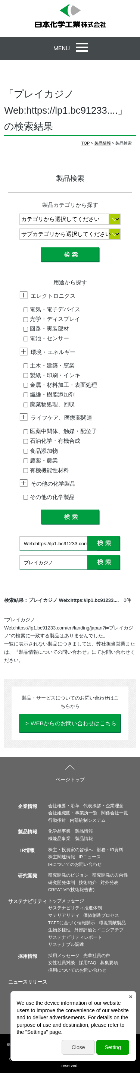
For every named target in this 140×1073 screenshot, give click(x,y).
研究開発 (27, 875)
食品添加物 (40, 451)
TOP (85, 143)
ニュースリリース (27, 982)
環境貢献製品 (112, 923)
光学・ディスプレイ (51, 319)
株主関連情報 (61, 857)
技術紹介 (88, 882)
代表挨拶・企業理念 (103, 806)
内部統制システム (88, 820)
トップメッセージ (66, 901)
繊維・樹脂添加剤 (49, 394)
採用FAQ (87, 962)
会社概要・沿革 (64, 806)
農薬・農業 (40, 460)
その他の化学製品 (49, 497)
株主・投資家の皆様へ (70, 850)
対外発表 (109, 882)
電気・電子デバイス (51, 309)
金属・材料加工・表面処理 (60, 385)
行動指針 (57, 820)
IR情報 (27, 850)
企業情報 (27, 806)
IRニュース (90, 857)
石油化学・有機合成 (51, 441)
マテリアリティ (64, 915)
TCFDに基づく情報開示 (72, 923)
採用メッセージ (64, 955)
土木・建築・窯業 (49, 365)
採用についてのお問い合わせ (77, 970)
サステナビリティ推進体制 (75, 908)
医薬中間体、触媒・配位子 (60, 431)
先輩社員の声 (96, 955)
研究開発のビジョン (68, 875)
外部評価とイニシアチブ (99, 930)
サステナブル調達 (66, 944)
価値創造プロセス (101, 915)
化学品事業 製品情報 (70, 831)
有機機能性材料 (46, 470)
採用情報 (27, 956)
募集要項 (109, 962)
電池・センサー (46, 338)
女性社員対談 (61, 962)
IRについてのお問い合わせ (75, 864)
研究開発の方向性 (110, 875)
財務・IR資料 (110, 850)
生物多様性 (59, 930)
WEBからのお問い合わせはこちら (73, 723)
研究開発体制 (61, 882)
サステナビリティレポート (75, 937)
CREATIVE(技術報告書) (71, 889)
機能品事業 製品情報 (70, 838)
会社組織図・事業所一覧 (72, 813)
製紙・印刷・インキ (51, 375)
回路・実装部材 (46, 328)
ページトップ (70, 779)
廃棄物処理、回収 (49, 404)
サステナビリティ (27, 901)
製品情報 (102, 143)
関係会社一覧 (114, 813)
